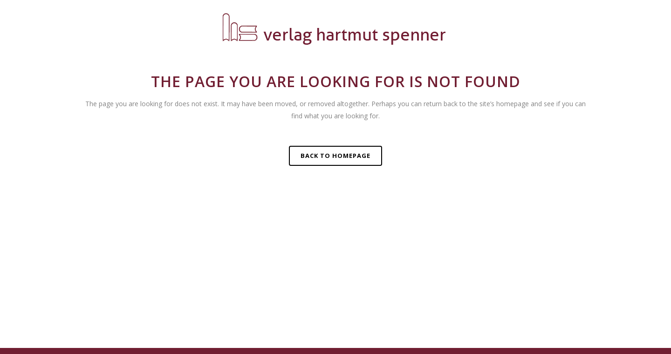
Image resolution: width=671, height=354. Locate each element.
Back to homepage (335, 155)
